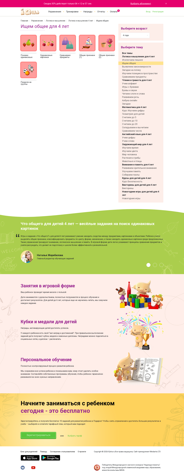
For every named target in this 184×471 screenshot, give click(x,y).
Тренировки (72, 11)
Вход (148, 12)
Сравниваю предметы (65, 56)
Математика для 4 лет (134, 107)
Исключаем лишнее (132, 60)
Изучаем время (130, 147)
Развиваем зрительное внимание (139, 168)
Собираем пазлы (131, 174)
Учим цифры (128, 137)
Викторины (128, 188)
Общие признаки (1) (87, 56)
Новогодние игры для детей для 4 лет (140, 193)
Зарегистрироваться (39, 435)
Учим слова (128, 141)
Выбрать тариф (76, 435)
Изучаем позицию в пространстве (140, 73)
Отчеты (101, 11)
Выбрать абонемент (141, 3)
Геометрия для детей (133, 114)
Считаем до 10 (129, 120)
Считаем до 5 (129, 117)
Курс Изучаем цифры (133, 110)
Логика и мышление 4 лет (80, 21)
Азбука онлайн (129, 100)
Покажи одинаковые (26, 56)
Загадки (126, 103)
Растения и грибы (131, 157)
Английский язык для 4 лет (137, 134)
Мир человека (129, 154)
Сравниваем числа (132, 130)
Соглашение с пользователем (62, 451)
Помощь (43, 451)
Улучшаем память (131, 171)
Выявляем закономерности (136, 66)
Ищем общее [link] (102, 21)
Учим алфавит (129, 83)
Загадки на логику (131, 70)
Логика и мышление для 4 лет (138, 56)
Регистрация (157, 12)
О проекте (82, 451)
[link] (24, 21)
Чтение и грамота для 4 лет (137, 80)
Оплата (113, 11)
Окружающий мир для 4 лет (137, 144)
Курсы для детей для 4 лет (136, 178)
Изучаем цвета (130, 151)
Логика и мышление (55, 21)
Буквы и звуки (129, 90)
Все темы (127, 53)
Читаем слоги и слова (133, 93)
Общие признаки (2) (106, 56)
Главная (24, 21)
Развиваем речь (130, 97)
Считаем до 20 (129, 124)
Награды (87, 11)
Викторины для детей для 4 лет (139, 185)
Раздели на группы (26, 83)
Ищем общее (129, 63)
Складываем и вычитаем (135, 127)
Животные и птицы (132, 161)
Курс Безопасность (132, 181)
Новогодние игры (131, 198)
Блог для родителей (29, 451)
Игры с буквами (130, 87)
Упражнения (54, 11)
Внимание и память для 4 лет (138, 164)
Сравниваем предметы (134, 76)
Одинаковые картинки (46, 56)
